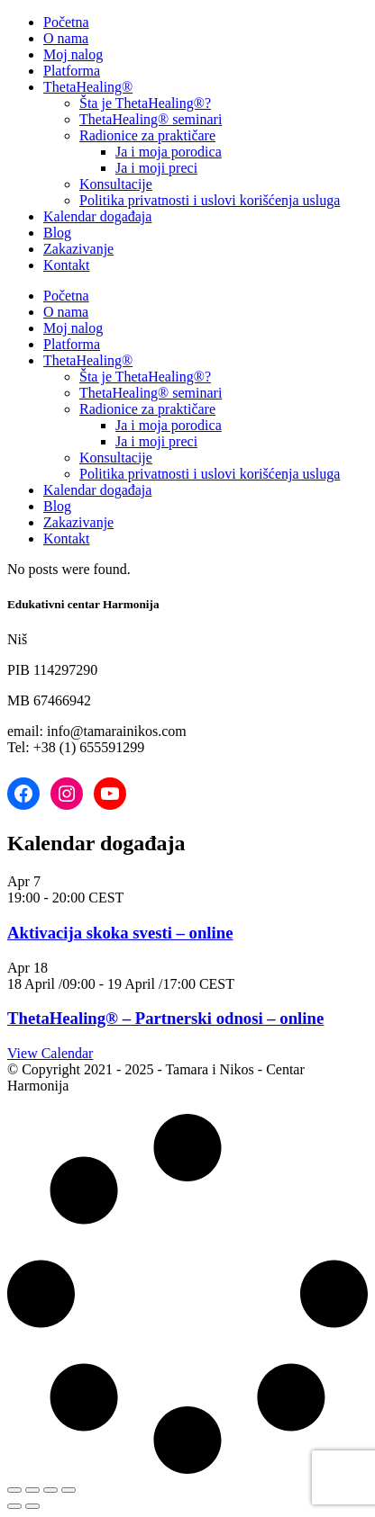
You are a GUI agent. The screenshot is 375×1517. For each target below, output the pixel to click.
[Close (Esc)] (68, 1490)
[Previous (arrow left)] (14, 1506)
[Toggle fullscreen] (32, 1490)
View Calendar (50, 1053)
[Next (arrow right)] (32, 1506)
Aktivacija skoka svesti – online (120, 932)
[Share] (50, 1490)
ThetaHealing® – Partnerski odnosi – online (165, 1018)
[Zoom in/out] (14, 1490)
